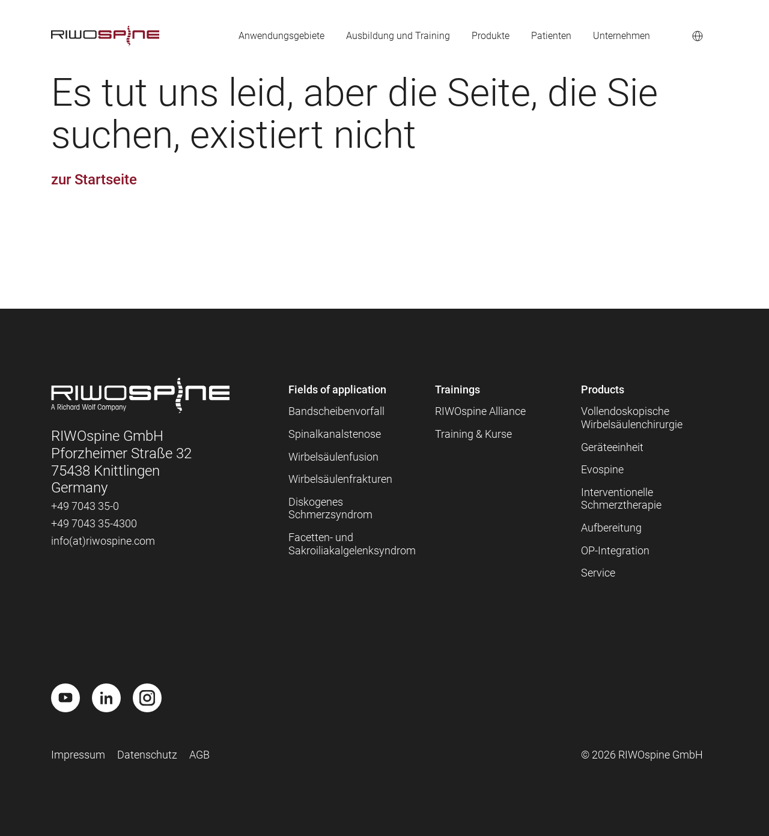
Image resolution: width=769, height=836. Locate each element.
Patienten (541, 35)
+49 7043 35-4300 (94, 523)
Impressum (78, 754)
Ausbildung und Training (376, 35)
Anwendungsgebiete (249, 35)
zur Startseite (94, 179)
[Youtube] (65, 697)
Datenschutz (147, 754)
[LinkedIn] (106, 697)
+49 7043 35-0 (85, 506)
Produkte (476, 35)
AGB (199, 754)
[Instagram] (147, 697)
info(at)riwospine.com (103, 541)
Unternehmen (618, 35)
